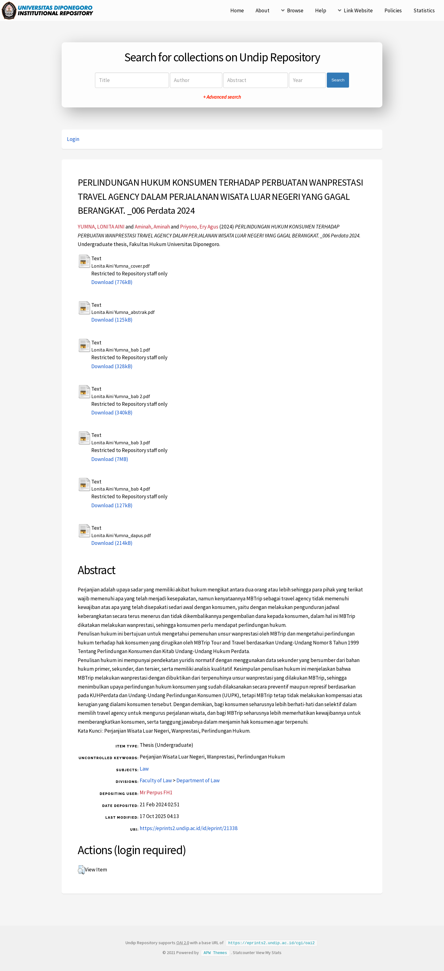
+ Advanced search (222, 97)
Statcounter (244, 952)
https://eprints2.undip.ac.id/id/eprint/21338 (189, 828)
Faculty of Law (156, 780)
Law (144, 768)
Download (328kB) (112, 366)
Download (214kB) (112, 543)
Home (237, 10)
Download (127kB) (112, 505)
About (262, 10)
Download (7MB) (109, 459)
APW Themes (215, 952)
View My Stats (269, 952)
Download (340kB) (112, 412)
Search (337, 80)
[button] (81, 869)
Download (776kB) (112, 282)
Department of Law (198, 780)
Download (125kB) (112, 319)
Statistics (424, 10)
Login (73, 139)
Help (320, 10)
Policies (393, 10)
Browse (295, 10)
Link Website (358, 10)
